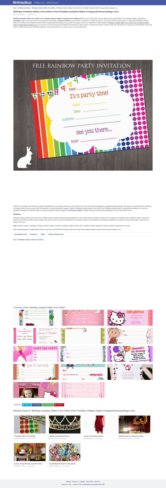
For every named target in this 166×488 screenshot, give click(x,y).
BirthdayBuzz (23, 2)
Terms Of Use (89, 481)
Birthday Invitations (19, 14)
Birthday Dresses (54, 3)
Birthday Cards (41, 3)
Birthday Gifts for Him (125, 438)
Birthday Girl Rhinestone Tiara (59, 436)
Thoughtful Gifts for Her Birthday (24, 436)
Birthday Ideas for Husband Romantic (131, 436)
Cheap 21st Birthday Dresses (93, 436)
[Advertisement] (83, 44)
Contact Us (75, 481)
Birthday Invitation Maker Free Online (31, 240)
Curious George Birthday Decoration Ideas (28, 464)
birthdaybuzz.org (18, 20)
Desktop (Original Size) (56, 234)
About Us (97, 481)
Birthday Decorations (20, 466)
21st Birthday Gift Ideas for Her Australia (62, 464)
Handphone (33, 234)
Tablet (43, 234)
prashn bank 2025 (99, 484)
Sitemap (68, 481)
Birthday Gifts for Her (20, 438)
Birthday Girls (53, 438)
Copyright (82, 481)
